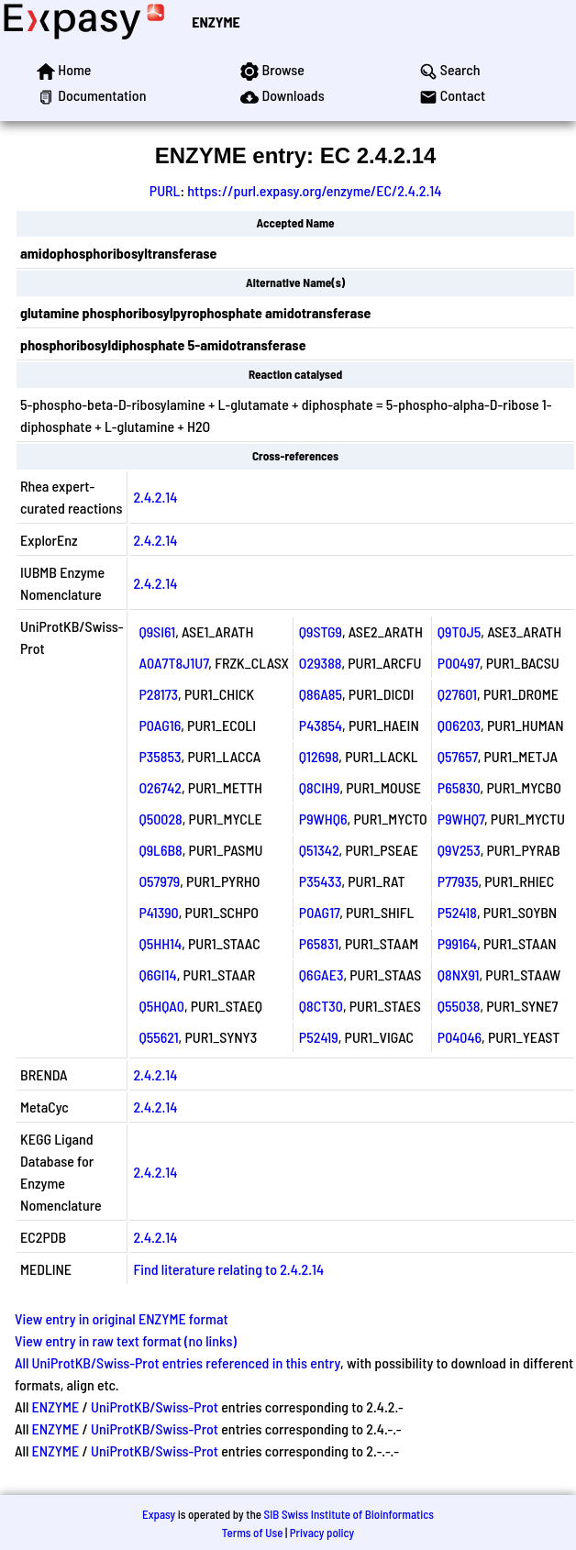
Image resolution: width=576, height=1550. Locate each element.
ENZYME (215, 21)
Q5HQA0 (161, 1005)
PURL (165, 190)
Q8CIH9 (319, 787)
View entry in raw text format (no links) (126, 1340)
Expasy (158, 1514)
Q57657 (458, 756)
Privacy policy (322, 1532)
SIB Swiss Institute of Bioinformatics (349, 1514)
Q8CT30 (321, 1005)
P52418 (457, 912)
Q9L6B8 (160, 849)
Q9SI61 (156, 631)
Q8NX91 (459, 974)
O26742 (160, 787)
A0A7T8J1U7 (173, 662)
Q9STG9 (320, 631)
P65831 (318, 943)
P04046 (460, 1037)
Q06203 (459, 725)
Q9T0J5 (460, 631)
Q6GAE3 (321, 974)
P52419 (318, 1037)
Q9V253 (459, 849)
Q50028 (160, 818)
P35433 (320, 881)
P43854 (320, 725)
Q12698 (319, 756)
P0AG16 (159, 725)
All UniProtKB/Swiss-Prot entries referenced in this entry (177, 1362)
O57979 (159, 881)
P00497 (459, 662)
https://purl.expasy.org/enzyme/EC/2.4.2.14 (314, 190)
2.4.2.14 (155, 496)
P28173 (158, 694)
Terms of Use (252, 1532)
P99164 (457, 943)
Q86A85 (320, 694)
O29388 (320, 662)
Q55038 (459, 1005)
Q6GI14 (157, 974)
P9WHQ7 (461, 818)
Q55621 (158, 1037)
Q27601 (457, 694)
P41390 (158, 912)
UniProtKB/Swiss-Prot (154, 1406)
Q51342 (319, 849)
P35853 (159, 756)
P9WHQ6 (323, 818)
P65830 (459, 787)
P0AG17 (319, 912)
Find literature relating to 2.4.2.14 (228, 1269)
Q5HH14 (160, 943)
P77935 (458, 881)
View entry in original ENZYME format (121, 1318)
